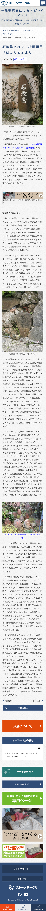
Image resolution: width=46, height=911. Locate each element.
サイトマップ (23, 879)
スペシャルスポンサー (23, 784)
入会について (22, 726)
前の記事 (7, 701)
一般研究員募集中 (25, 772)
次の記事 (38, 701)
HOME (5, 30)
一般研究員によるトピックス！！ (24, 30)
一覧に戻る (23, 708)
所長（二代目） (8, 34)
